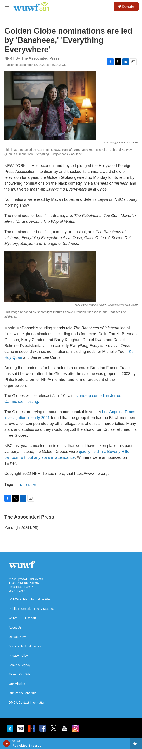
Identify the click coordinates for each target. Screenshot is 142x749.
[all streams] (136, 743)
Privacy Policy (18, 655)
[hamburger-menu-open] (7, 6)
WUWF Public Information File (29, 599)
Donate (128, 7)
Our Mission (17, 683)
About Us (15, 627)
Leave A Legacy (19, 665)
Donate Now (17, 637)
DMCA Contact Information (27, 702)
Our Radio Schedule (22, 693)
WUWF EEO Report (22, 618)
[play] (6, 743)
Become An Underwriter (25, 646)
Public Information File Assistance (31, 608)
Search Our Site (20, 674)
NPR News (28, 484)
